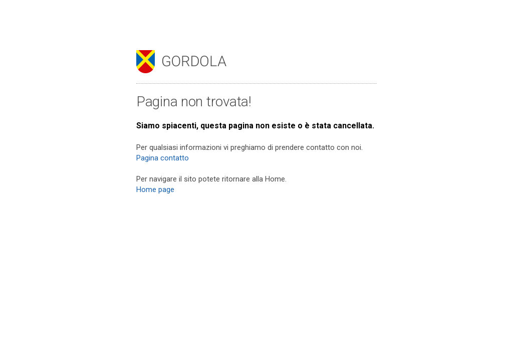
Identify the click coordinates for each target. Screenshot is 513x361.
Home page (155, 189)
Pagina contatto (162, 157)
